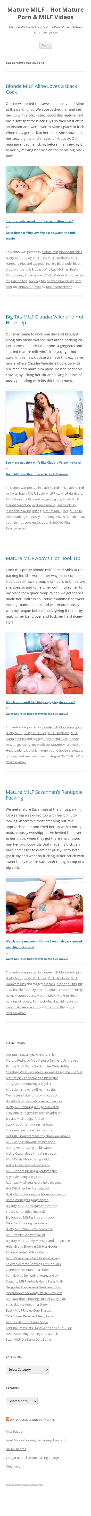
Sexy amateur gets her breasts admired (34, 1113)
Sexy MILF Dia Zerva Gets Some (28, 1339)
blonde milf (49, 252)
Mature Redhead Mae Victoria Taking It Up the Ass (42, 1060)
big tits (56, 499)
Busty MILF (14, 258)
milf (65, 511)
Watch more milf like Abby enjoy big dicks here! (40, 702)
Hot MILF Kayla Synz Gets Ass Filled (31, 1054)
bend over (59, 739)
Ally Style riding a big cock (24, 1176)
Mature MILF (62, 275)
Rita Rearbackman (59, 287)
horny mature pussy (20, 995)
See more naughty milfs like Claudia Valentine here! (43, 462)
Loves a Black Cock (38, 275)
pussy (27, 1001)
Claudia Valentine (18, 505)
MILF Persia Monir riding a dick (28, 1159)
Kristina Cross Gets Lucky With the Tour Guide (39, 1328)
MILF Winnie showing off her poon (31, 1142)
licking (19, 275)
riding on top (69, 1001)
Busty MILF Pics (35, 258)
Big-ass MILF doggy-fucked (25, 1118)
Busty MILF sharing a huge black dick (32, 1107)
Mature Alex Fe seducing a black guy (32, 1078)
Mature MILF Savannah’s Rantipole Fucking (44, 795)
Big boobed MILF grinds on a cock (30, 1217)
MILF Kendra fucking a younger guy (31, 1171)
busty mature (37, 989)
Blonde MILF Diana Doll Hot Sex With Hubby (38, 1066)
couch (53, 989)
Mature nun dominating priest (32, 1484)
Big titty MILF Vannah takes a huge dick (34, 1101)
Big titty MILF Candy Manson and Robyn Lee (38, 1240)
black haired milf (53, 487)
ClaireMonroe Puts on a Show (27, 1269)
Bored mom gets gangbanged (27, 1200)
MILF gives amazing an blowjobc (29, 1147)
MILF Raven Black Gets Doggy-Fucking (33, 1258)
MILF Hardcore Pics (20, 499)
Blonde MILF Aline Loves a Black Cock (41, 89)
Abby (47, 739)
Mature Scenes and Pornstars (32, 1420)
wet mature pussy (32, 756)
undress (11, 756)
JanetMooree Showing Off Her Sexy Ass (34, 1293)
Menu (45, 45)
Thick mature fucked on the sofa (29, 1130)
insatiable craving (18, 511)
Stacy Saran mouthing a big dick (29, 1083)
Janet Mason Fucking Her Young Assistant (36, 1440)
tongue (77, 750)
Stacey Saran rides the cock (25, 1211)
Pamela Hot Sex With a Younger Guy (32, 1275)
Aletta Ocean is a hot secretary (28, 1165)
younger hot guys (18, 522)
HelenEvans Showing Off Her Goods (32, 1246)
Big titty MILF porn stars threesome (31, 1206)
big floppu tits (67, 984)
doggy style (21, 744)
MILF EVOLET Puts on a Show (27, 1322)
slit (58, 516)
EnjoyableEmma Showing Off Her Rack (33, 1264)
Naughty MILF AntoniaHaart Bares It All (34, 1281)
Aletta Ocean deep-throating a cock (31, 1153)
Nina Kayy (13, 1466)
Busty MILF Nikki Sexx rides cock (29, 1229)
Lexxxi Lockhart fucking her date (29, 1124)
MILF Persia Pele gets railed (25, 1235)
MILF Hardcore (58, 258)
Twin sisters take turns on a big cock (32, 1095)
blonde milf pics (70, 252)
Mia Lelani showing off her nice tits (31, 1089)
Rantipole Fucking (45, 1001)
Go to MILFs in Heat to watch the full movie (37, 474)
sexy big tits (37, 281)
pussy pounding (43, 516)
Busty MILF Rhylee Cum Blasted (28, 1310)
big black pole (62, 263)
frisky (79, 989)
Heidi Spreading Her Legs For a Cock (32, 1333)
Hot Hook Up (66, 505)
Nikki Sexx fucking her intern (26, 1223)
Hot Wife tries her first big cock (28, 1188)
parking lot (22, 516)
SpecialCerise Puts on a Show (27, 1304)
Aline (46, 263)
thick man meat (73, 516)
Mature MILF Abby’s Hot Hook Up (43, 558)
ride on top (19, 281)
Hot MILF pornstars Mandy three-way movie (38, 1136)
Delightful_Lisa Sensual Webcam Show (33, 1287)
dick (71, 989)
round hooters (59, 750)
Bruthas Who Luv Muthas (50, 269)
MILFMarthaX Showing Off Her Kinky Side (36, 1299)
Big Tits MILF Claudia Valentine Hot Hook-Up (44, 319)
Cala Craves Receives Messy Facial (30, 1316)
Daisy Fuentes (16, 1449)
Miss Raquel (14, 1431)
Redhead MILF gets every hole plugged (34, 1182)
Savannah (13, 1007)
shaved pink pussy (60, 281)
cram (62, 989)
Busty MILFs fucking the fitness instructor (36, 1194)
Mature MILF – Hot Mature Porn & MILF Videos (45, 13)
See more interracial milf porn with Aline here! (39, 221)
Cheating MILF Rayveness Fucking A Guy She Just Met (44, 1072)
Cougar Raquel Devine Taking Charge (32, 1457)
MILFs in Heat (67, 995)
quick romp (39, 750)
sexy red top (31, 1007)
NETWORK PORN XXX (13, 1484)
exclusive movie (43, 505)
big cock (49, 984)
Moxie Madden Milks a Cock (26, 1252)
